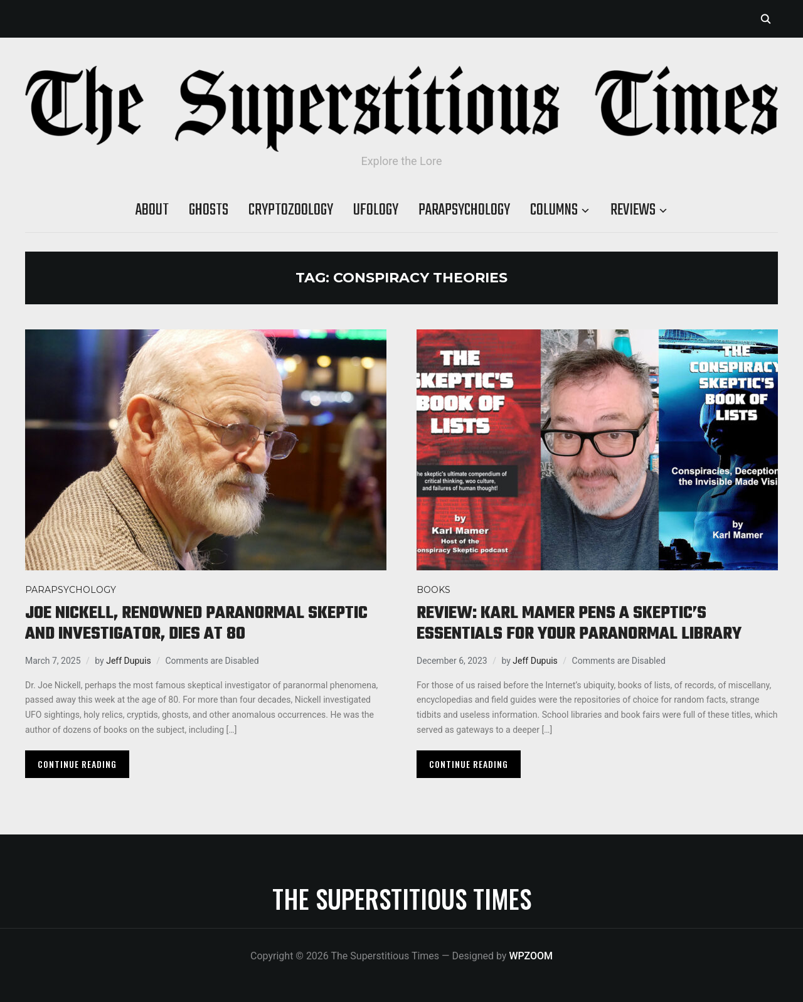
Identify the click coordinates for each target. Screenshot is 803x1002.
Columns (554, 210)
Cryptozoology (290, 210)
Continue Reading (77, 763)
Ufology (375, 210)
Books (433, 589)
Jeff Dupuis (128, 661)
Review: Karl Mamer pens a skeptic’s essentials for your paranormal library (579, 624)
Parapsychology (464, 210)
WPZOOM (531, 956)
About (152, 210)
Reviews (633, 210)
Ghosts (208, 210)
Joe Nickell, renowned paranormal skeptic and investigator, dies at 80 (196, 624)
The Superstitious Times (401, 898)
